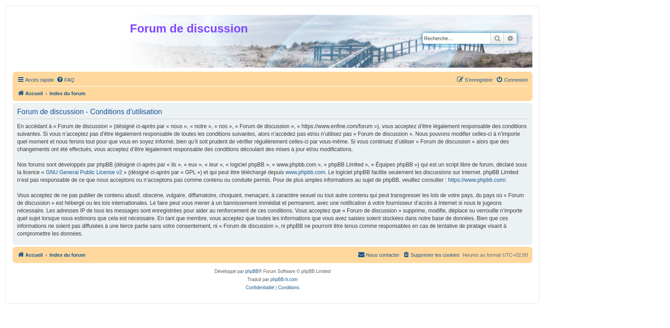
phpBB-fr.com (284, 279)
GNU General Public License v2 (84, 172)
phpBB (252, 271)
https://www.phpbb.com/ (476, 180)
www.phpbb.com (305, 172)
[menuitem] (65, 79)
